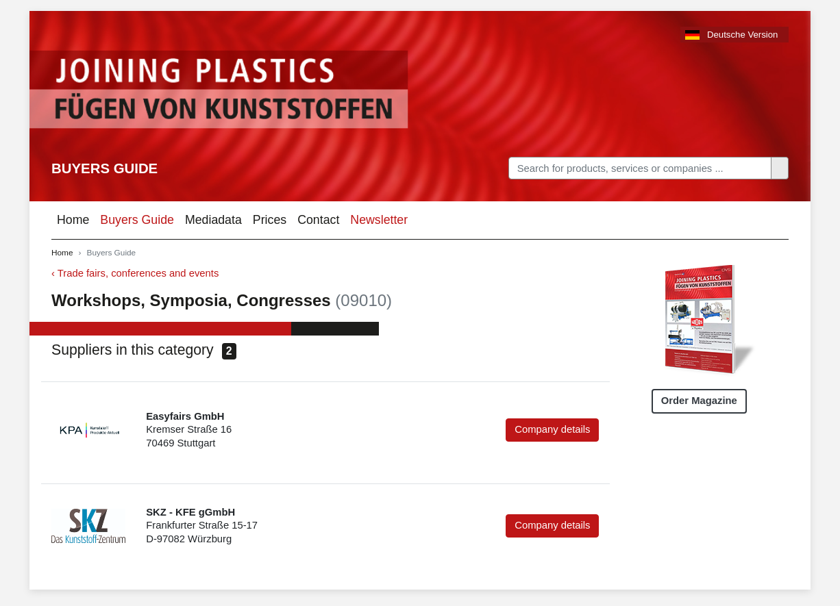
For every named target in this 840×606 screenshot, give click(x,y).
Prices (269, 220)
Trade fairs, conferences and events (138, 273)
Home (73, 220)
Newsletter (379, 220)
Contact (318, 220)
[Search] (639, 168)
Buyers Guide (104, 168)
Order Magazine (699, 400)
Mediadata (213, 220)
